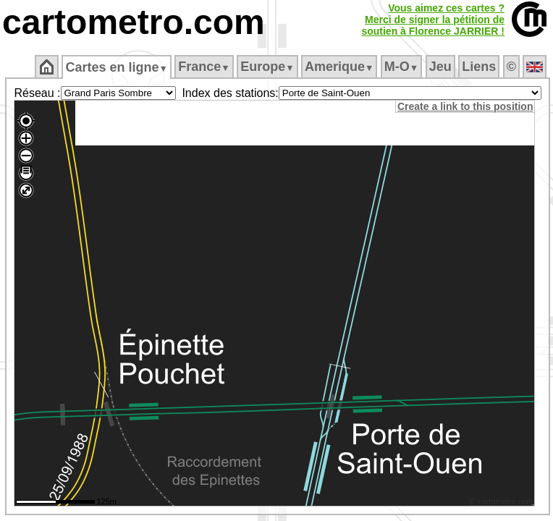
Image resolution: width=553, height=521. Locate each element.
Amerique (339, 66)
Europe (267, 66)
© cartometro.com (501, 501)
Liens (479, 66)
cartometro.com (133, 22)
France (203, 66)
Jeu (440, 66)
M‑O (401, 66)
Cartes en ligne (116, 67)
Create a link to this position (465, 106)
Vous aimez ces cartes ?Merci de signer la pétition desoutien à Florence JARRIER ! (433, 19)
